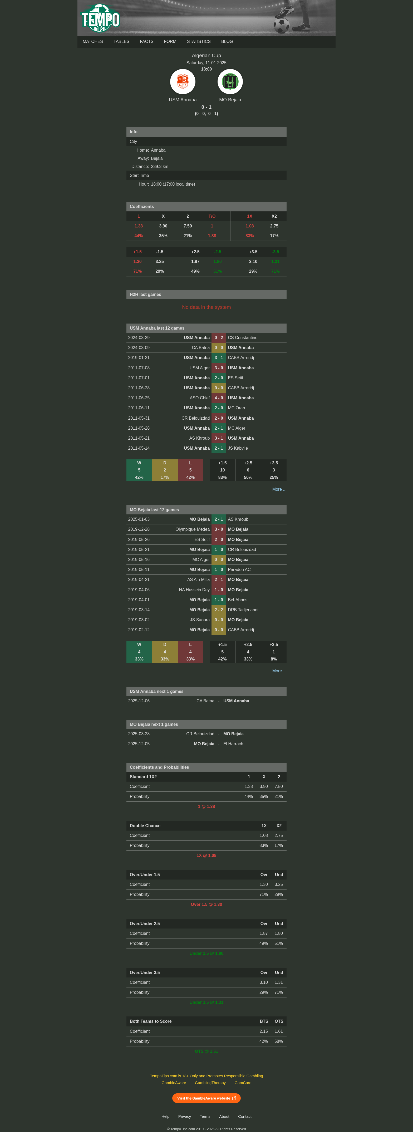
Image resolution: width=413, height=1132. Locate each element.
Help (165, 1116)
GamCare (243, 1083)
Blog (227, 41)
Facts (147, 41)
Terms (205, 1116)
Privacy (184, 1116)
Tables (121, 41)
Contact (245, 1116)
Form (170, 41)
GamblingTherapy (210, 1083)
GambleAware (174, 1083)
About (224, 1116)
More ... (279, 489)
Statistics (199, 41)
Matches (93, 41)
